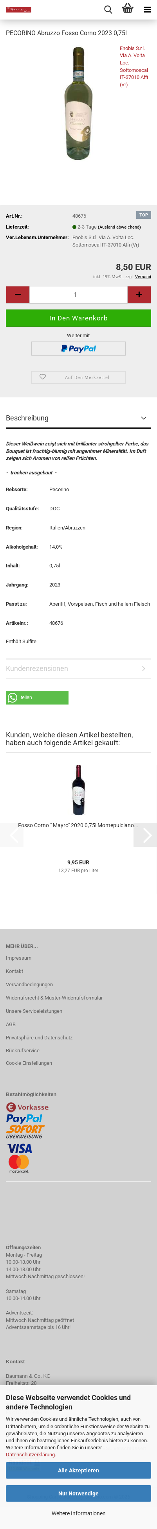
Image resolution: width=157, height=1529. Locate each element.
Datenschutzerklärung (30, 1454)
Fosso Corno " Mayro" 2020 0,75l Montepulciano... (78, 825)
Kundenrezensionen (37, 668)
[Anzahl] (78, 295)
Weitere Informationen (79, 1513)
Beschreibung (27, 418)
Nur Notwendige (78, 1493)
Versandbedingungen (29, 984)
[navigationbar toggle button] (147, 10)
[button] (17, 295)
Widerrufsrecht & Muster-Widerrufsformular (54, 998)
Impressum (18, 958)
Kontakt (14, 971)
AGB (11, 1024)
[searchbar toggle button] (108, 10)
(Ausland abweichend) (119, 227)
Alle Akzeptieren (78, 1470)
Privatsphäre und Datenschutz (39, 1038)
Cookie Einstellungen (29, 1063)
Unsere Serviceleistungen (34, 1011)
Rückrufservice (23, 1050)
